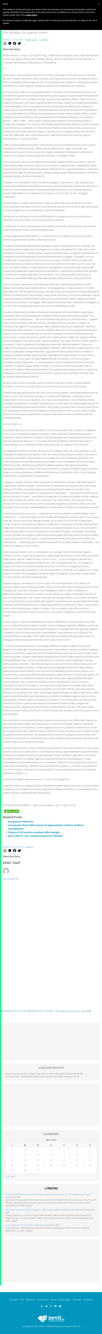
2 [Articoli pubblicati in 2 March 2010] (25, 1150)
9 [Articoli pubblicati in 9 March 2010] (25, 1155)
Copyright (76, 1299)
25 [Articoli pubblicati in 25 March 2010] (51, 1165)
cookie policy (31, 15)
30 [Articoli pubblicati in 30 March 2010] (25, 1170)
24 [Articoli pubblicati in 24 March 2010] (38, 1165)
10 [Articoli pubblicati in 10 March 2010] (38, 1155)
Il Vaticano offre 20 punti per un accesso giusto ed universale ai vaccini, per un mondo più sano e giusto (48, 1194)
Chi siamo (13, 1299)
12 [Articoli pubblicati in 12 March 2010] (64, 1155)
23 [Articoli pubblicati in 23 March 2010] (25, 1165)
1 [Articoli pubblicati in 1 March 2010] (11, 1150)
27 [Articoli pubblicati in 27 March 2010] (77, 1165)
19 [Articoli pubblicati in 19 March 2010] (64, 1160)
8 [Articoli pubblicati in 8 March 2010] (11, 1155)
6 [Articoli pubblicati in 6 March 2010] (77, 1150)
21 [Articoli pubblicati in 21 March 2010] (90, 1160)
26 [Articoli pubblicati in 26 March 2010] (64, 1165)
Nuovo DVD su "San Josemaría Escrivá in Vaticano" (35, 836)
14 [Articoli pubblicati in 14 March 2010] (90, 1155)
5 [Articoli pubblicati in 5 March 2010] (64, 1150)
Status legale (64, 1299)
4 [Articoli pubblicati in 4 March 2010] (51, 1150)
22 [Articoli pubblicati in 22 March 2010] (12, 1165)
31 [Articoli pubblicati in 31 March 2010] (38, 1170)
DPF (22, 1299)
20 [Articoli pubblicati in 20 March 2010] (77, 1160)
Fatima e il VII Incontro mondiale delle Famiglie (34, 832)
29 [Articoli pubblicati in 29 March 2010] (12, 1170)
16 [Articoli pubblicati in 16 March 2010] (25, 1160)
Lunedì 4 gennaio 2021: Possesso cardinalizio (24, 1225)
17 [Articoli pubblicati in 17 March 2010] (38, 1160)
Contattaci (88, 1299)
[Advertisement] (51, 989)
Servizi (53, 1299)
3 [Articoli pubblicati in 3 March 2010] (38, 1150)
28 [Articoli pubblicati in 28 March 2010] (90, 1165)
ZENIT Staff (32, 40)
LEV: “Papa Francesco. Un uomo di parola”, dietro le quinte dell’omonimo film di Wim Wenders (44, 1210)
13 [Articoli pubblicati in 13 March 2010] (77, 1155)
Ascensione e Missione (20, 821)
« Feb (7, 1176)
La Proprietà (42, 1299)
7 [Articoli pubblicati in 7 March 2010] (90, 1150)
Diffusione (30, 1299)
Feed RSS (52, 1188)
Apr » (13, 1176)
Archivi (44, 40)
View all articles (11, 878)
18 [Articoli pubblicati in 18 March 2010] (51, 1160)
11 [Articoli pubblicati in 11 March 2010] (51, 1155)
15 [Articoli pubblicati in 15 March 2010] (12, 1160)
